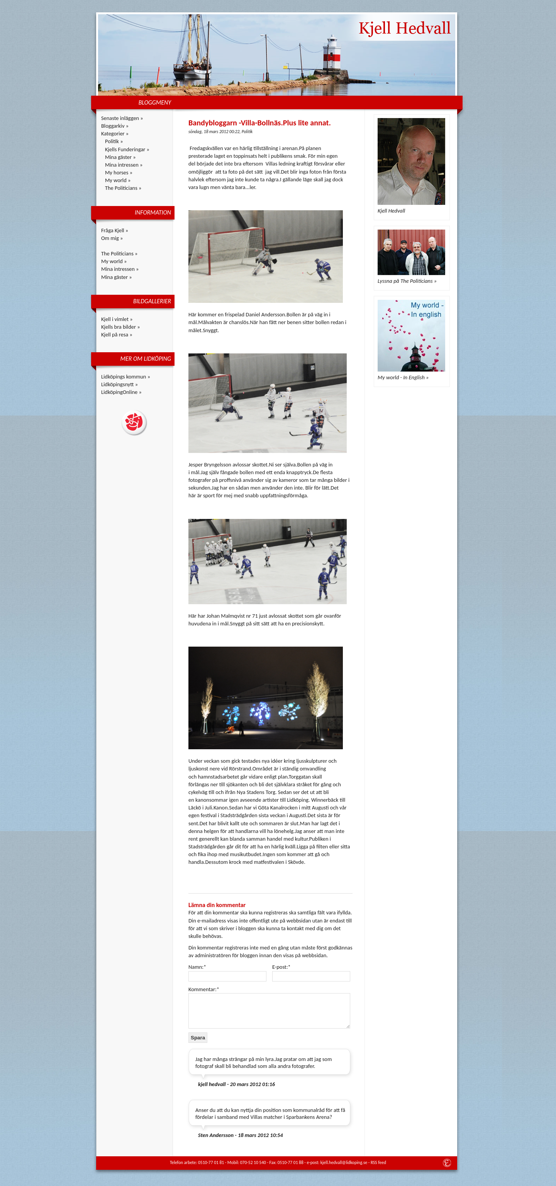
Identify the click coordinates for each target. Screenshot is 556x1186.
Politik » (114, 141)
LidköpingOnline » (121, 392)
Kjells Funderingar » (127, 149)
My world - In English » (403, 377)
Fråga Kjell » (114, 230)
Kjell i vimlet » (117, 319)
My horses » (118, 172)
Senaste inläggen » (122, 118)
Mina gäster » (120, 157)
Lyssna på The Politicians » (407, 280)
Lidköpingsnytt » (119, 384)
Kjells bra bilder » (120, 326)
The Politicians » (123, 187)
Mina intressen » (123, 164)
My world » (118, 180)
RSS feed (378, 1162)
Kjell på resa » (116, 334)
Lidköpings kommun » (125, 376)
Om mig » (112, 238)
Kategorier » (115, 133)
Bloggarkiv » (115, 125)
